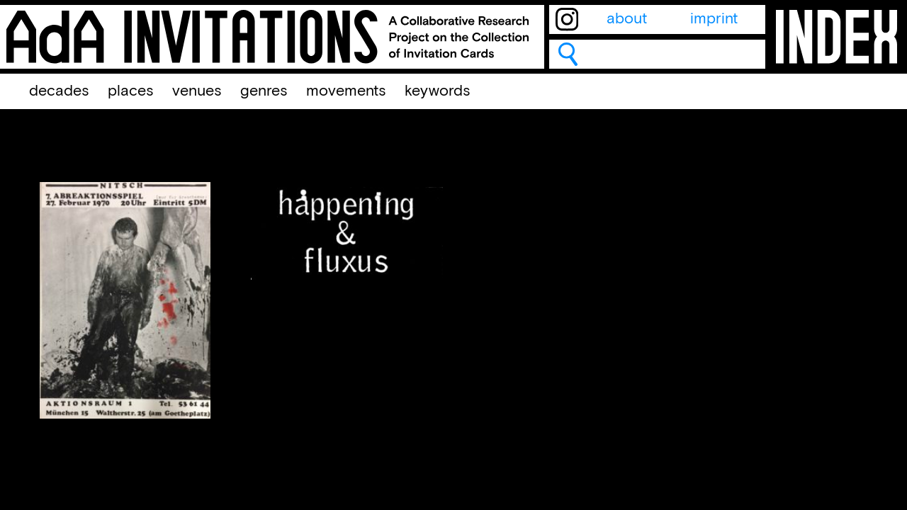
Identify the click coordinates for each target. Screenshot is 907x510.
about (627, 19)
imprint (714, 19)
